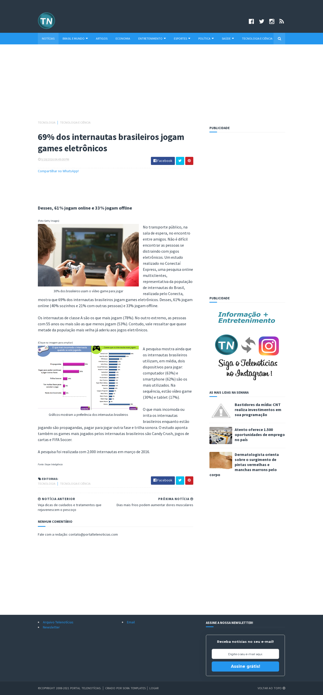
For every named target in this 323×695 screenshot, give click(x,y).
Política (206, 38)
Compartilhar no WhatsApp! (58, 171)
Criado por (114, 688)
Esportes (182, 38)
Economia (123, 38)
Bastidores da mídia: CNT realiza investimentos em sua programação (258, 409)
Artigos (101, 38)
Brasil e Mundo (75, 38)
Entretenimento (152, 38)
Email (131, 622)
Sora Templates (134, 688)
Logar (153, 688)
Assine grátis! (245, 666)
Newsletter (51, 627)
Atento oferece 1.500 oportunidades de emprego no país (260, 434)
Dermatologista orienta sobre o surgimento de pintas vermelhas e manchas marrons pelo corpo (244, 464)
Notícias (48, 38)
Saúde (228, 38)
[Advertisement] (161, 84)
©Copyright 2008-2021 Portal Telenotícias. (69, 688)
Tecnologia (47, 122)
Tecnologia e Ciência (257, 38)
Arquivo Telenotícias (58, 622)
